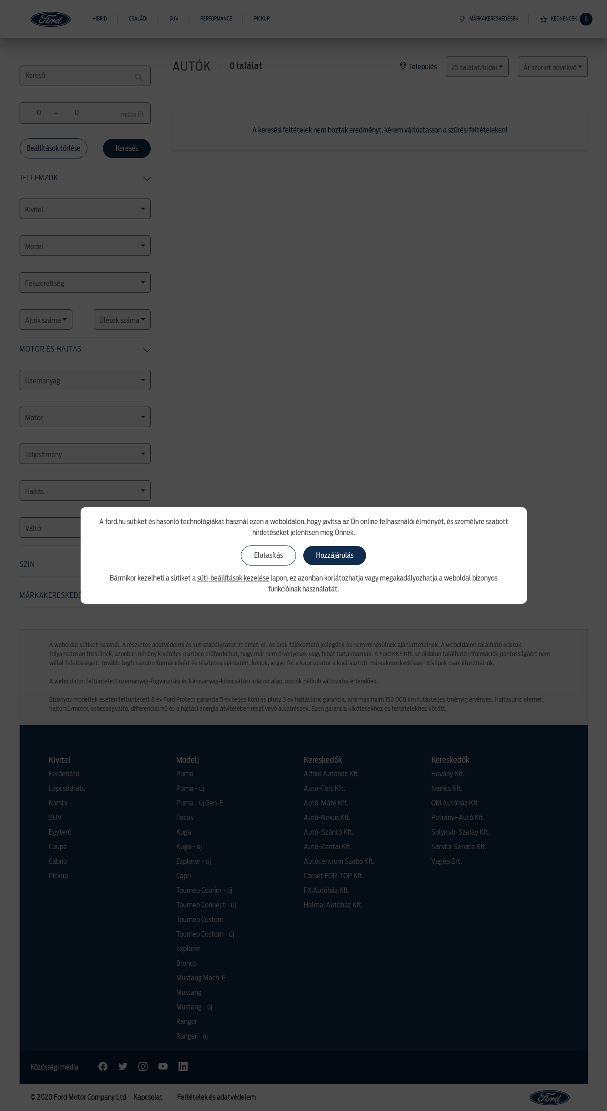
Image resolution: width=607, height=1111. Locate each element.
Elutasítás (268, 555)
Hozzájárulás (334, 555)
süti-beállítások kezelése (233, 578)
